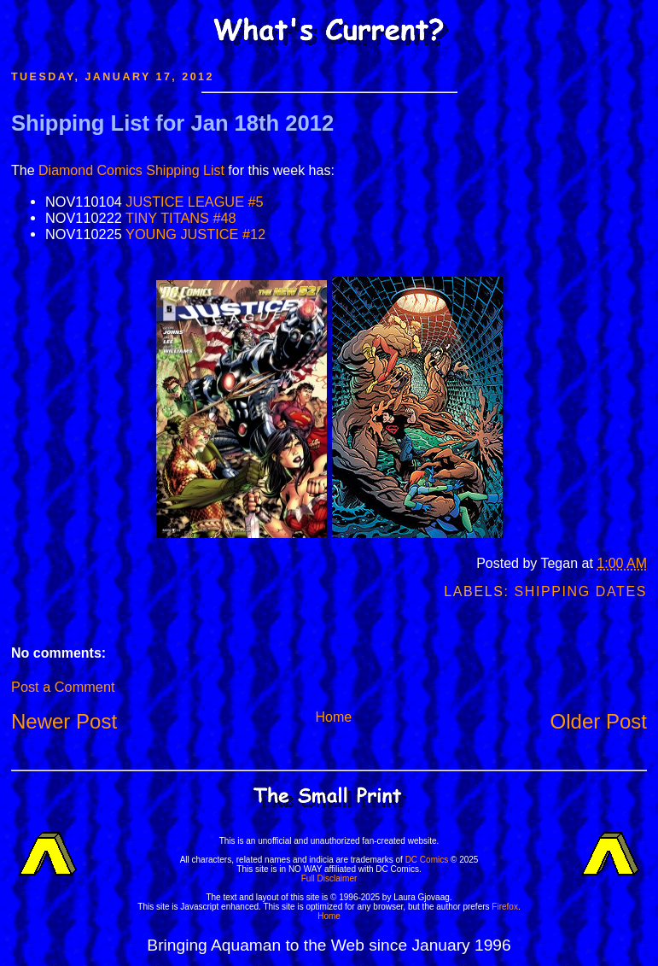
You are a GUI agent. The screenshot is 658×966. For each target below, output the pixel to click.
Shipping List (185, 170)
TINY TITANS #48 (180, 217)
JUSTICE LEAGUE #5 (194, 201)
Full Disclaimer (329, 878)
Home (333, 717)
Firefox (505, 906)
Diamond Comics (90, 170)
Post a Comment (62, 686)
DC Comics (427, 859)
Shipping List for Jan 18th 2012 (172, 123)
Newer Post (64, 721)
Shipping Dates (581, 591)
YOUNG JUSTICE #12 (195, 234)
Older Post (598, 721)
